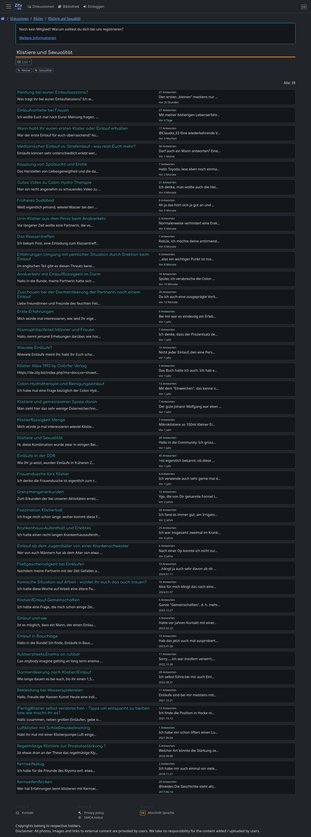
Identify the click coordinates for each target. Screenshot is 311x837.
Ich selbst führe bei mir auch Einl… (186, 676)
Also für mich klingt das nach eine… (187, 586)
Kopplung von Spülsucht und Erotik (52, 164)
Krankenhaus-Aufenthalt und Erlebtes (54, 528)
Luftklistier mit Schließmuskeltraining (53, 728)
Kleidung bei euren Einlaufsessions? (52, 92)
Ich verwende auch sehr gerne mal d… (190, 478)
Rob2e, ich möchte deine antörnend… (189, 241)
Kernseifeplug (30, 764)
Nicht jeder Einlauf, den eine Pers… (187, 352)
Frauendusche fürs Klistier (43, 474)
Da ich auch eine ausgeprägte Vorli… (188, 296)
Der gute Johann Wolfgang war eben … (190, 406)
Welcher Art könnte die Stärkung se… (189, 750)
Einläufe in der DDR (36, 456)
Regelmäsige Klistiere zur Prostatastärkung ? (61, 746)
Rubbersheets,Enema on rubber (48, 654)
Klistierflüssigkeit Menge (41, 420)
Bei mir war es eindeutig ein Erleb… (187, 316)
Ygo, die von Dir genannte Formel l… (188, 496)
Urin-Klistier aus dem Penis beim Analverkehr (61, 218)
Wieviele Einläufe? (34, 348)
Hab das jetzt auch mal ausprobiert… (188, 640)
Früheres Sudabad (35, 200)
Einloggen (93, 6)
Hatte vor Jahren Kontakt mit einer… (187, 622)
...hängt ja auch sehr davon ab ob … (187, 568)
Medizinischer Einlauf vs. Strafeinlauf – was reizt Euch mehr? (76, 146)
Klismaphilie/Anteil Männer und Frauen (56, 330)
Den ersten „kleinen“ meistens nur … (188, 96)
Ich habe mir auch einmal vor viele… (188, 768)
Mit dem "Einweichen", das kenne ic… (189, 388)
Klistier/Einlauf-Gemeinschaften (48, 600)
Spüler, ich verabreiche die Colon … (187, 278)
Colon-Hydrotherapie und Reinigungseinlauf (60, 384)
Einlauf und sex (32, 618)
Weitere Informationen (37, 37)
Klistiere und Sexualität (64, 18)
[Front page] (2, 18)
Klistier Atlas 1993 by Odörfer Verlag (52, 366)
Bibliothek (68, 6)
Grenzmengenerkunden (40, 492)
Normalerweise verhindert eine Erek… (189, 223)
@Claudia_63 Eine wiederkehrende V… (189, 133)
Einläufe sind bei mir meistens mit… (187, 695)
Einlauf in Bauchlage (37, 636)
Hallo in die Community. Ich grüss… (187, 442)
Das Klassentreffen (35, 236)
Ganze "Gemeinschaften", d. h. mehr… (189, 604)
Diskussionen (40, 6)
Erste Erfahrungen (35, 311)
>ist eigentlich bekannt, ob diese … (187, 460)
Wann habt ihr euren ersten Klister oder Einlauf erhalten (72, 128)
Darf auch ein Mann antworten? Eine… (190, 151)
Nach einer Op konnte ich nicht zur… (188, 550)
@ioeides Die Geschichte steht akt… (187, 786)
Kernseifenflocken (34, 782)
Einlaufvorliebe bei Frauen (43, 110)
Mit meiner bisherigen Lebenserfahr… (189, 114)
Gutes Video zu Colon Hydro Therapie (54, 182)
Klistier (38, 18)
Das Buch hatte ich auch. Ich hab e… (188, 370)
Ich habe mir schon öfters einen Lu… (188, 732)
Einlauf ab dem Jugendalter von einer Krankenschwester (73, 546)
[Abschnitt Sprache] (304, 6)
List (22, 61)
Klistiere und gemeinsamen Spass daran (57, 402)
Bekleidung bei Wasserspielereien (50, 690)
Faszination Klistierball (39, 510)
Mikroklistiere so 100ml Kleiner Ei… (187, 424)
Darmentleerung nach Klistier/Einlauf (54, 672)
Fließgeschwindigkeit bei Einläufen (50, 564)
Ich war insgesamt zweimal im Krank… (190, 532)
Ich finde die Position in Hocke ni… (186, 713)
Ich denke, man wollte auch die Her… (188, 187)
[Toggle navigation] (9, 6)
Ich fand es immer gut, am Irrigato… (188, 514)
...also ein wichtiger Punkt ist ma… (186, 259)
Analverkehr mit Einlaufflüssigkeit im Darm (59, 274)
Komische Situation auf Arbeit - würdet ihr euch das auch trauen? (82, 582)
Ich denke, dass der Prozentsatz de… (188, 334)
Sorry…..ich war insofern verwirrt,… (187, 658)
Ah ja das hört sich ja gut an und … (186, 205)
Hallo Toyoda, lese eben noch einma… (189, 169)
